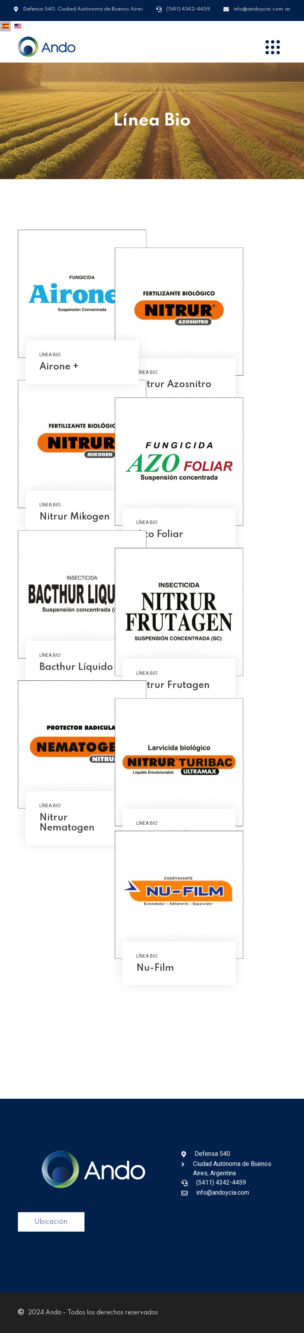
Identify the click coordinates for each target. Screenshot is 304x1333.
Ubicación (51, 1221)
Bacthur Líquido (76, 699)
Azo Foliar (203, 533)
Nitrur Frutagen (216, 699)
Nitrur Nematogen (67, 870)
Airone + (59, 367)
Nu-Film (198, 1031)
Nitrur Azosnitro (217, 367)
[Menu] (273, 47)
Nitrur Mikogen (74, 533)
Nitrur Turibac (212, 865)
